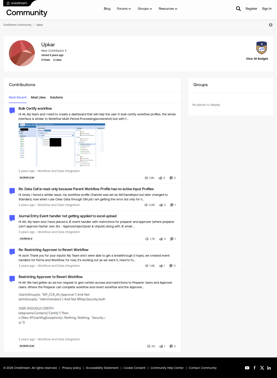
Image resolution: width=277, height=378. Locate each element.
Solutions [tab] (56, 97)
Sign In (267, 8)
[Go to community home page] (25, 8)
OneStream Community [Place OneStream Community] (17, 24)
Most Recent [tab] (18, 97)
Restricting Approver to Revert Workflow (51, 277)
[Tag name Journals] (26, 238)
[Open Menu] (271, 25)
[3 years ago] (27, 232)
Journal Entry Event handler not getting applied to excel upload (68, 216)
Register (251, 8)
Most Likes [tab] (38, 97)
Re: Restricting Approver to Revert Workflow (54, 250)
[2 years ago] (27, 171)
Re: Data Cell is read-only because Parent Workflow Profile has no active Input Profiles (86, 189)
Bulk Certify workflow (35, 108)
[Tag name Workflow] (27, 177)
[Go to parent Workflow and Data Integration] (57, 171)
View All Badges (257, 58)
